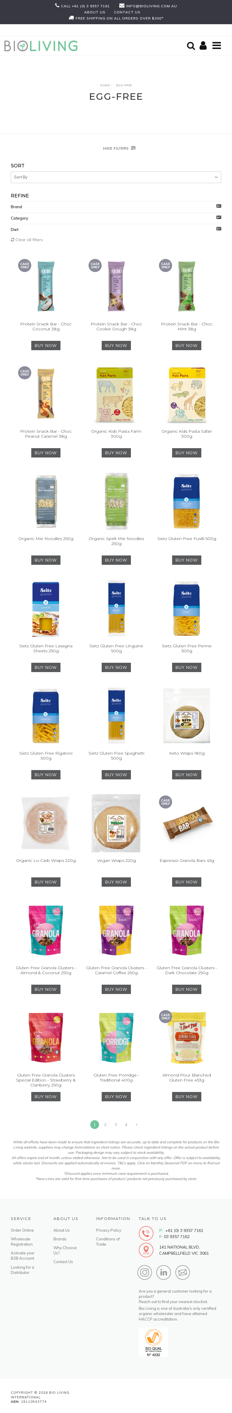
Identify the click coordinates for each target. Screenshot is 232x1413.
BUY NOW (46, 345)
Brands (60, 1239)
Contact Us (63, 1261)
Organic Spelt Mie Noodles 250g (116, 541)
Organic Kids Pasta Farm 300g (116, 434)
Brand (16, 206)
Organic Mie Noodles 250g (45, 538)
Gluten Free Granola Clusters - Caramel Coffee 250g (116, 970)
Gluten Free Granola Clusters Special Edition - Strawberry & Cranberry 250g (46, 1080)
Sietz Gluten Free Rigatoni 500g (45, 756)
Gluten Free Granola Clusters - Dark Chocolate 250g (187, 970)
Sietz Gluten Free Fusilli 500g (186, 538)
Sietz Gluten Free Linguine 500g (116, 648)
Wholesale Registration (22, 1242)
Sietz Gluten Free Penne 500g (187, 648)
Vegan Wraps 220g (116, 860)
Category (19, 218)
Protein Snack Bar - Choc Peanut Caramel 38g (46, 434)
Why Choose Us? (65, 1250)
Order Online (22, 1230)
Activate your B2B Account (22, 1256)
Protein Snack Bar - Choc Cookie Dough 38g (116, 326)
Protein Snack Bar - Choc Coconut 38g (46, 326)
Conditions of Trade (108, 1242)
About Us (61, 1230)
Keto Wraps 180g (187, 753)
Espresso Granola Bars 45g (187, 860)
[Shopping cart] (204, 46)
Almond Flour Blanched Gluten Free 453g (186, 1077)
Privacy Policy (108, 1230)
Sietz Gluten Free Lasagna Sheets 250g (45, 648)
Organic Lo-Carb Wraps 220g (46, 860)
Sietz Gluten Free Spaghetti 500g (116, 756)
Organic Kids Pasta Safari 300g (187, 434)
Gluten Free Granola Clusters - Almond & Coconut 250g (46, 970)
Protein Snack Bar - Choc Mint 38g (186, 326)
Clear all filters (27, 239)
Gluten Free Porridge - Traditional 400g (116, 1077)
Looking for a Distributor (22, 1270)
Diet (14, 229)
